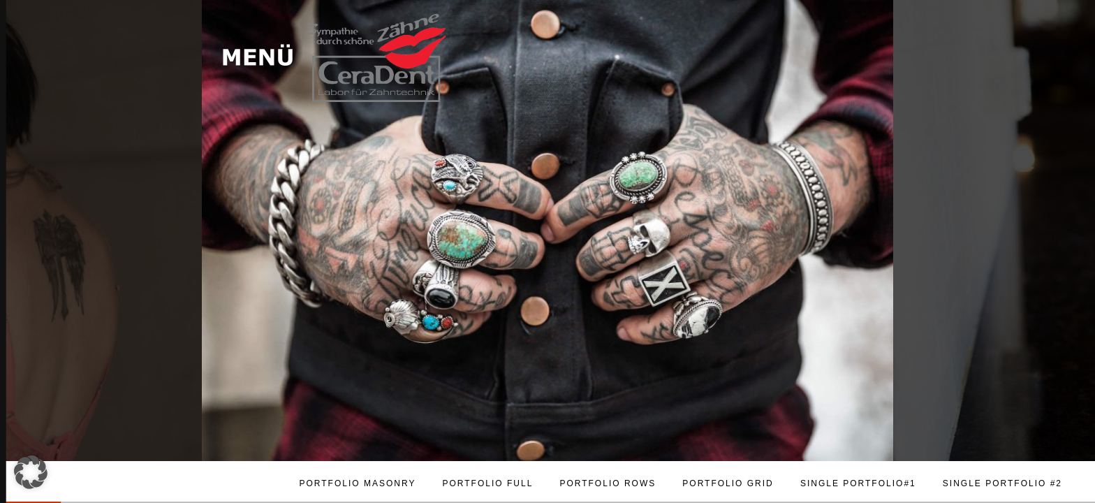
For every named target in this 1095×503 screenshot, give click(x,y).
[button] (30, 472)
